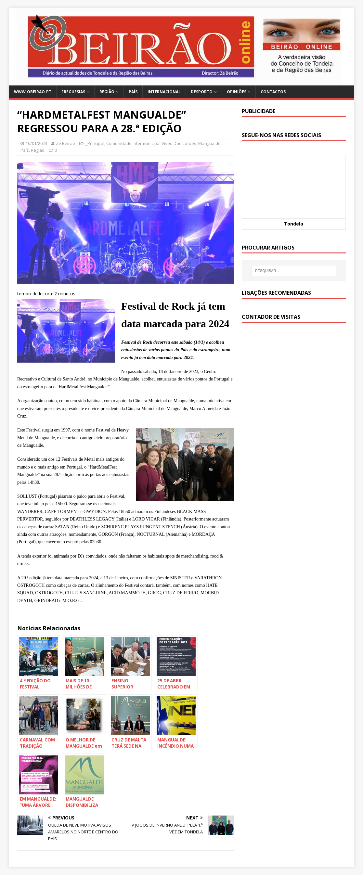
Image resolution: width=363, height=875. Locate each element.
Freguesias (73, 92)
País (133, 92)
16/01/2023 (36, 143)
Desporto (202, 92)
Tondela (293, 224)
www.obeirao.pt (32, 92)
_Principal (94, 143)
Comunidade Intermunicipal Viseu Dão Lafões (151, 143)
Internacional (164, 92)
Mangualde (209, 143)
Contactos (273, 92)
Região (106, 92)
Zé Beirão (65, 143)
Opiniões (236, 92)
